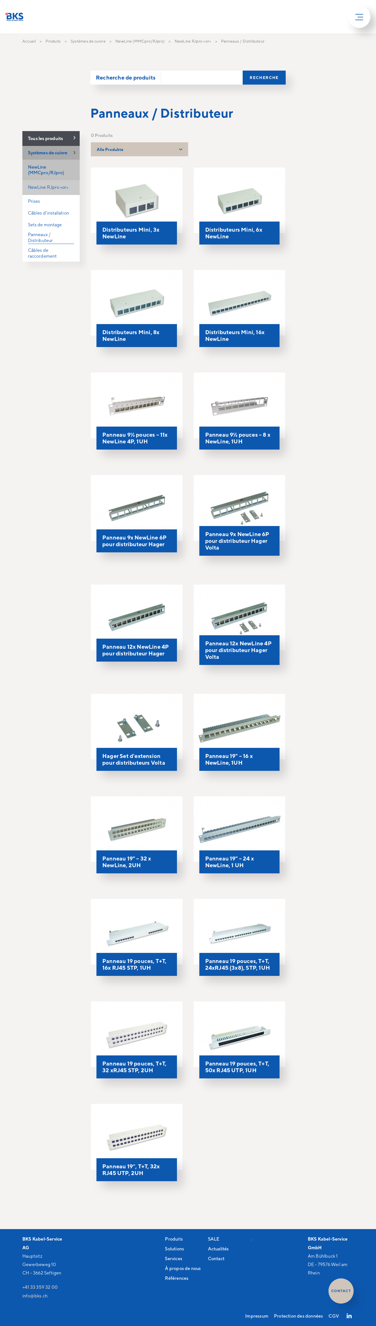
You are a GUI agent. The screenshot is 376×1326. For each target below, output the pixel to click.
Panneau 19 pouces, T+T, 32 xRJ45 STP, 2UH (134, 1067)
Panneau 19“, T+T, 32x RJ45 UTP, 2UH (131, 1169)
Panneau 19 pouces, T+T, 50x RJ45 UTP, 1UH (237, 1067)
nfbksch (35, 1296)
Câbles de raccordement (42, 253)
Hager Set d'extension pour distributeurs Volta (133, 759)
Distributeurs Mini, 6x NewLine (233, 233)
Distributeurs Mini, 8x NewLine (130, 335)
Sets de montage (45, 224)
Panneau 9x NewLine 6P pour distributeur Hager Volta (237, 541)
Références (176, 1278)
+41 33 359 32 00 (40, 1287)
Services (173, 1258)
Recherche (264, 77)
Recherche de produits (125, 77)
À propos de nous (183, 1268)
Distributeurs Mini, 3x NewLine (130, 233)
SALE (213, 1239)
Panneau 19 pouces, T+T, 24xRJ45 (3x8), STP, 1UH (237, 964)
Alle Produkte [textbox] (110, 149)
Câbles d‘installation (48, 213)
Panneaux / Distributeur (40, 237)
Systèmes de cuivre (47, 152)
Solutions (174, 1248)
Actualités (218, 1248)
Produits (174, 1239)
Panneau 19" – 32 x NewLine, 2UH (126, 862)
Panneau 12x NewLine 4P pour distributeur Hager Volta (238, 650)
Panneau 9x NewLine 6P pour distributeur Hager (134, 541)
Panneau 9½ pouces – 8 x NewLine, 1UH (238, 438)
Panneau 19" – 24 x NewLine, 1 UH (229, 862)
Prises (34, 201)
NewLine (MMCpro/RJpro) (46, 170)
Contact (216, 1258)
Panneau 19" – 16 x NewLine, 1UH (229, 759)
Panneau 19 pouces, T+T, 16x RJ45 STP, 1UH (134, 964)
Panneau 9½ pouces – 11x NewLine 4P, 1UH (135, 438)
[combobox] (139, 149)
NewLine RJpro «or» (48, 187)
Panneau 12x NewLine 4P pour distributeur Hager (135, 650)
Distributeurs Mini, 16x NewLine (235, 335)
